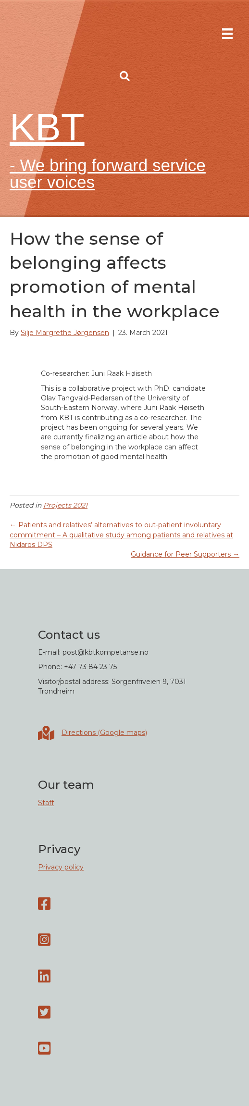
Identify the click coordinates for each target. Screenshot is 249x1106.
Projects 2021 (65, 505)
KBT (47, 127)
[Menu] (227, 34)
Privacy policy (61, 867)
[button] (125, 76)
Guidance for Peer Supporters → (185, 554)
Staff (46, 802)
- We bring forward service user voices (108, 173)
